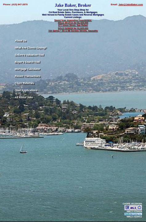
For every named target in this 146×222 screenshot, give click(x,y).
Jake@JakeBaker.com (131, 4)
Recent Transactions (27, 76)
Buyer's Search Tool (27, 62)
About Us (20, 40)
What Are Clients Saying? (31, 47)
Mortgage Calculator (27, 69)
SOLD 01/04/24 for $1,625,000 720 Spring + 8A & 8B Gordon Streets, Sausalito (73, 29)
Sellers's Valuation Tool (29, 54)
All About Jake (24, 97)
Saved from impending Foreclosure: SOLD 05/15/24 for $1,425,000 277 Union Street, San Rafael (73, 23)
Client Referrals (24, 83)
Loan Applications (26, 90)
